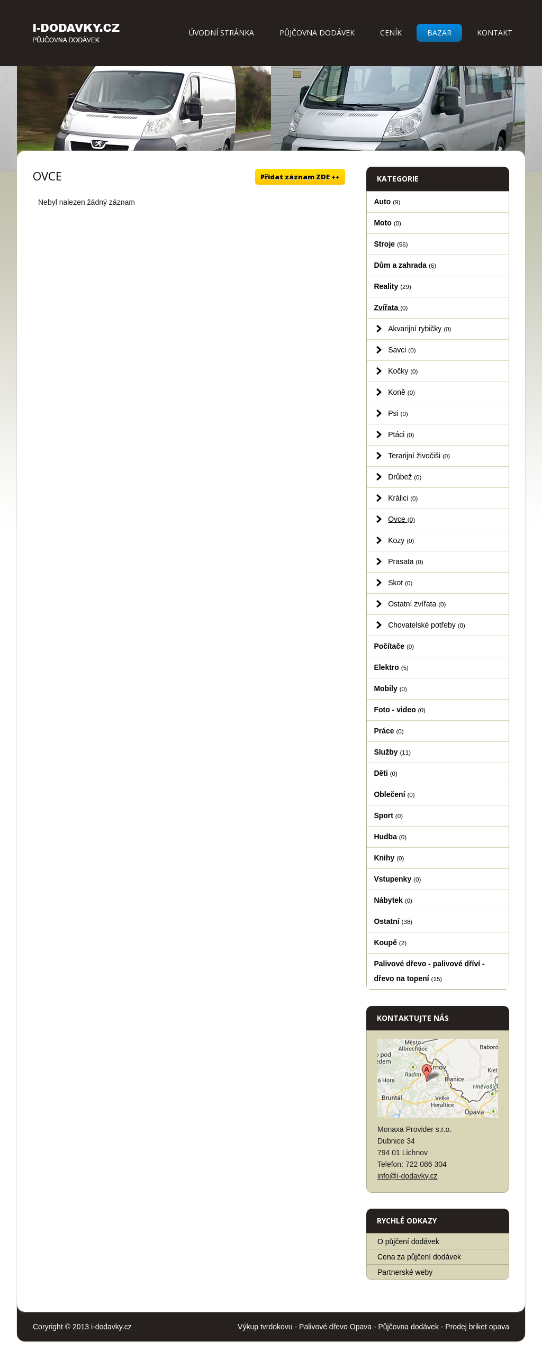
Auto (387, 201)
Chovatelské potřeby (426, 625)
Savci (401, 350)
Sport (388, 815)
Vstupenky (397, 879)
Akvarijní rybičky (419, 328)
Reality (392, 286)
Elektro (391, 667)
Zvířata (391, 307)
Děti (386, 773)
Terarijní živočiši (419, 455)
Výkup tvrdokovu (265, 1326)
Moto (387, 223)
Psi (398, 413)
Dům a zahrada (405, 265)
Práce (388, 731)
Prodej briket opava (477, 1326)
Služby (392, 752)
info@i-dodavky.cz (407, 1176)
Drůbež (404, 477)
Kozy (401, 540)
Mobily (390, 688)
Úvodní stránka (221, 33)
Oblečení (394, 794)
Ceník (391, 33)
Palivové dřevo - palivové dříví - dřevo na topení (429, 971)
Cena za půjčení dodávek (419, 1257)
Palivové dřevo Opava (335, 1326)
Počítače (394, 646)
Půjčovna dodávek (317, 33)
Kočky (403, 371)
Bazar (439, 33)
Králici (403, 498)
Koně (401, 392)
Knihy (389, 858)
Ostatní (393, 921)
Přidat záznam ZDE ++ (300, 177)
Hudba (390, 836)
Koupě (390, 942)
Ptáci (401, 434)
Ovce (401, 519)
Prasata (405, 561)
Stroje (391, 244)
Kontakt (494, 33)
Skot (400, 582)
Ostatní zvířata (417, 604)
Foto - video (399, 709)
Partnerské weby (404, 1272)
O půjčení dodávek (408, 1241)
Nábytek (393, 900)
